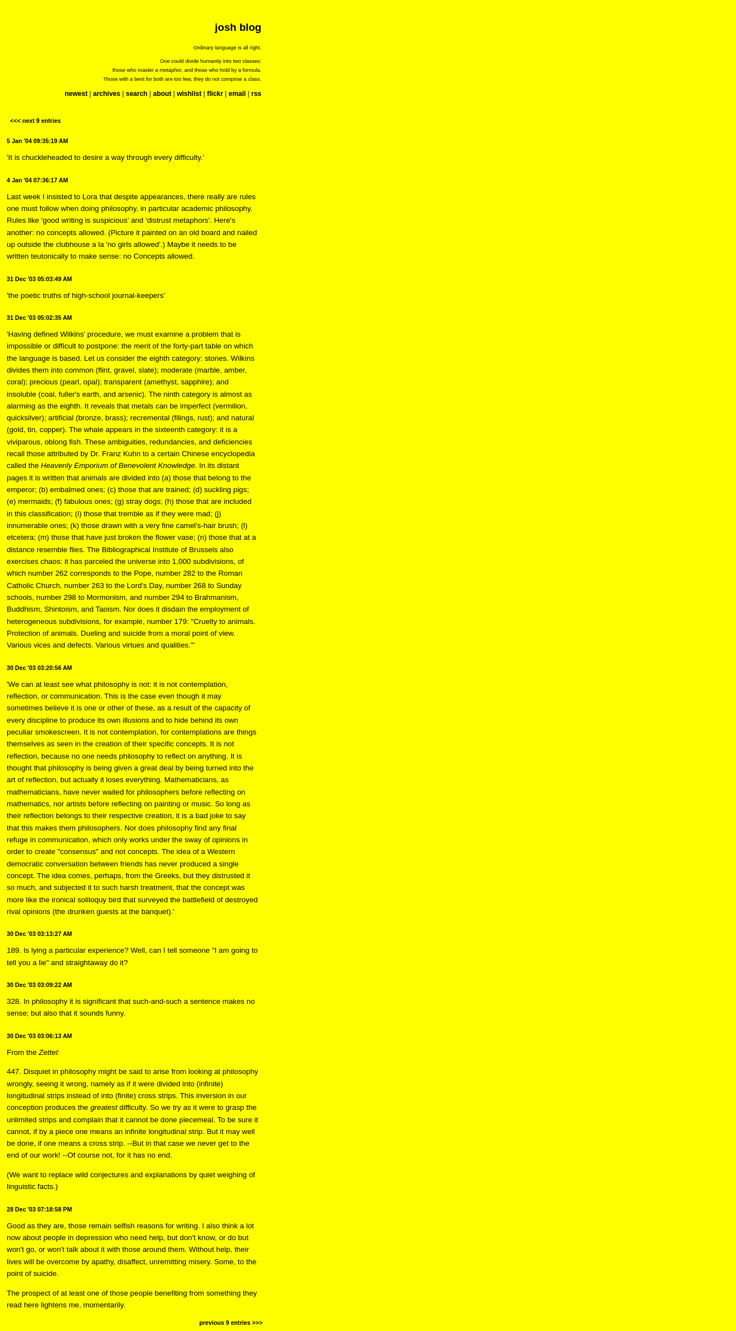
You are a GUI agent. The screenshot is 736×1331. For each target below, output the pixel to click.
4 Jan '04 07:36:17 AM (37, 180)
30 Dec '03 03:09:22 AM (39, 984)
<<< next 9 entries (35, 120)
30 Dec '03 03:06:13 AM (39, 1035)
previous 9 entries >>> (231, 1322)
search (137, 94)
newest (76, 94)
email (237, 94)
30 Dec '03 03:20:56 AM (39, 667)
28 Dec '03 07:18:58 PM (39, 1209)
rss (256, 94)
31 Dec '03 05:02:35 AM (39, 317)
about (162, 94)
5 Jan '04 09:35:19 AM (37, 140)
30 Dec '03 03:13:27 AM (39, 933)
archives (107, 94)
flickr (215, 94)
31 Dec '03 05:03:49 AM (39, 279)
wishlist (189, 94)
